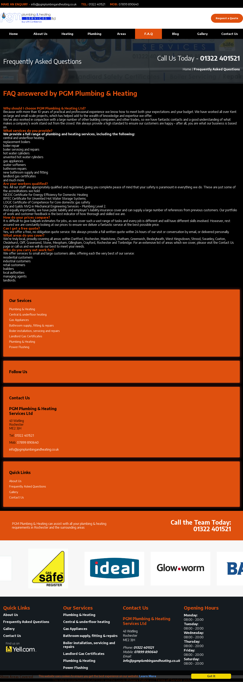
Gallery (202, 34)
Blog (175, 34)
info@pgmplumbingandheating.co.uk (53, 4)
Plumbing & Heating (22, 309)
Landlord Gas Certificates (25, 336)
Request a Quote (227, 18)
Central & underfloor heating (28, 314)
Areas (121, 34)
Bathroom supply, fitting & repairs (31, 325)
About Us (40, 34)
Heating (67, 34)
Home (13, 34)
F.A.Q (148, 34)
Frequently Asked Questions (27, 486)
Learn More (147, 676)
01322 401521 (97, 4)
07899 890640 (129, 4)
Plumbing (94, 34)
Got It (211, 676)
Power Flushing (19, 347)
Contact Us (229, 34)
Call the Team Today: (176, 524)
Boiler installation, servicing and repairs (34, 331)
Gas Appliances (19, 320)
